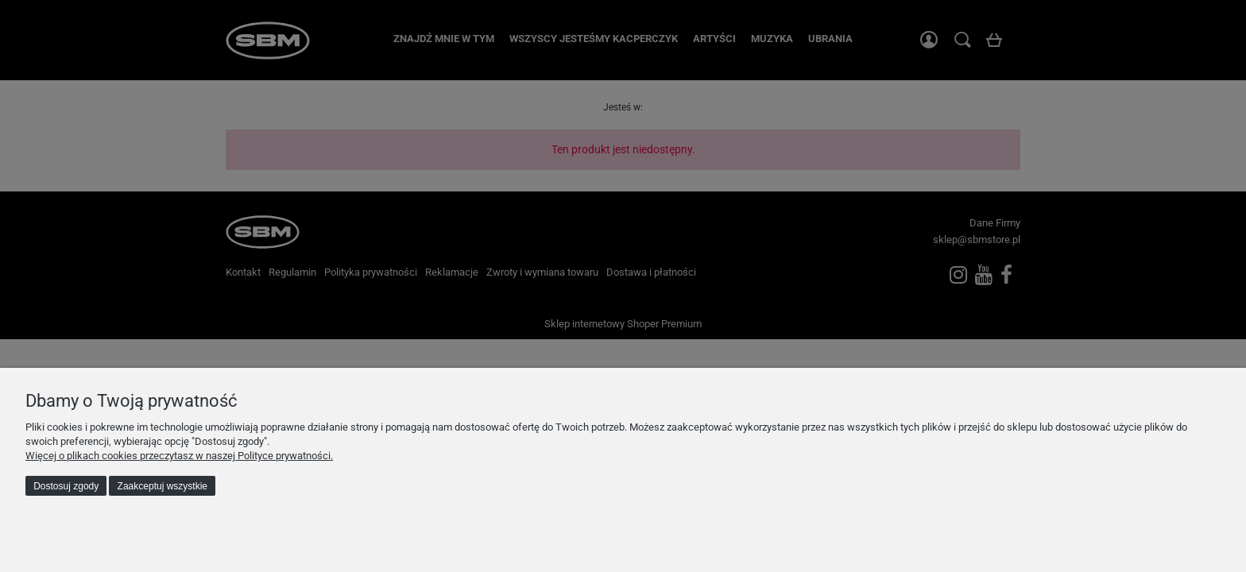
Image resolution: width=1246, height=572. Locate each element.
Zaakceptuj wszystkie (162, 486)
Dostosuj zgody (66, 486)
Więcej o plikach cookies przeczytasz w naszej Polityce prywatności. (179, 456)
